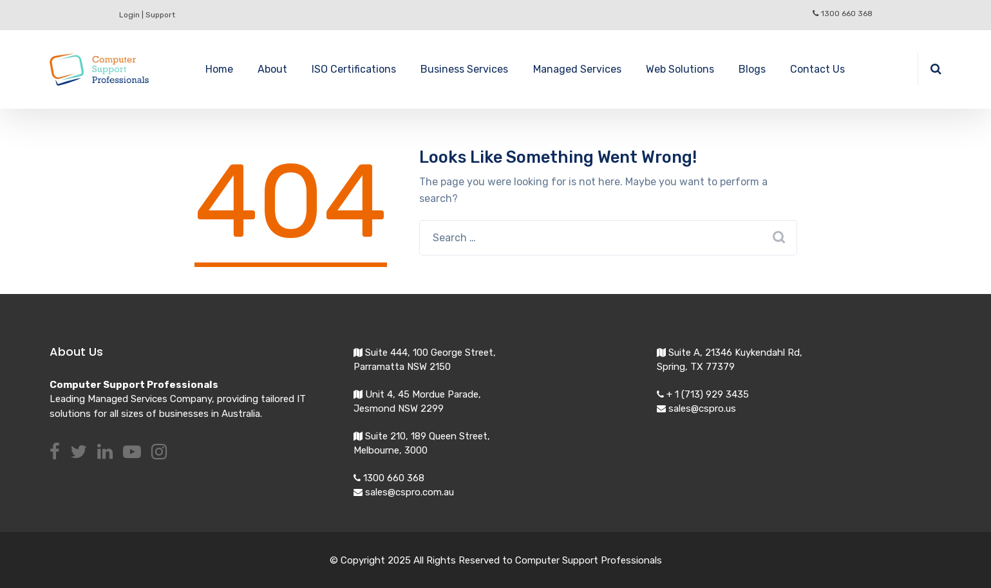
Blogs (752, 69)
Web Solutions (680, 69)
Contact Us (817, 69)
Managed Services (577, 69)
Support (160, 14)
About (272, 69)
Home (219, 69)
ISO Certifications (354, 69)
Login (129, 14)
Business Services (464, 69)
